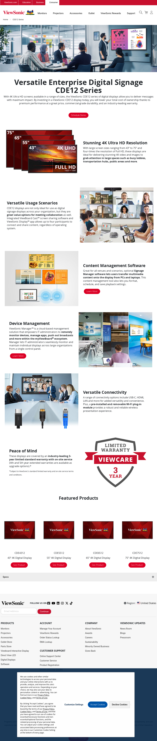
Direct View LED (8, 655)
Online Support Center (50, 656)
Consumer (52, 3)
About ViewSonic (93, 628)
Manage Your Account (50, 628)
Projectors (60, 13)
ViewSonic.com (10, 3)
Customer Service (48, 660)
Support (130, 13)
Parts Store (6, 646)
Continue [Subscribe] (44, 611)
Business (39, 3)
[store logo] (20, 12)
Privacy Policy (26, 695)
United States (146, 603)
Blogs (123, 633)
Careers (88, 637)
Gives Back (90, 651)
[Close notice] (130, 703)
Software (5, 664)
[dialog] (78, 703)
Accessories (77, 13)
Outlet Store (6, 642)
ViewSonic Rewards (110, 13)
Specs (6, 578)
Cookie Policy (38, 695)
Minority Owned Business (97, 646)
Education (26, 3)
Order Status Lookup (49, 637)
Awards (88, 633)
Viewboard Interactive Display (15, 651)
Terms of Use (26, 698)
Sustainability (91, 642)
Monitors (45, 13)
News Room (126, 628)
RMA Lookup (46, 642)
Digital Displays (8, 660)
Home (5, 20)
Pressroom (125, 637)
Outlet (92, 13)
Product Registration (49, 665)
